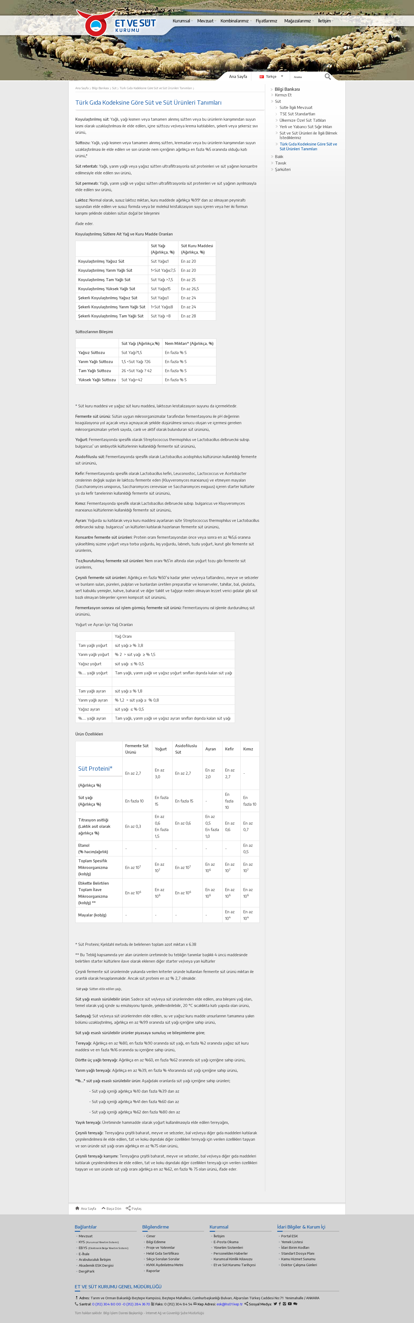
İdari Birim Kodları (295, 1247)
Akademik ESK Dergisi (96, 1265)
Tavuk (280, 162)
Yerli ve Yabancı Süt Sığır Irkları (306, 126)
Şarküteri (283, 169)
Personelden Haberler (231, 1253)
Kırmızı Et (283, 94)
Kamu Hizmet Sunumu (298, 1259)
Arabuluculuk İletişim (95, 1259)
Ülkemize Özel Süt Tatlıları (303, 120)
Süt (278, 101)
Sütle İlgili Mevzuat (296, 107)
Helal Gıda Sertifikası (162, 1253)
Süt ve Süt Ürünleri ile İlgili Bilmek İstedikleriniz (308, 135)
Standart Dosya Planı (297, 1253)
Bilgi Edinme (156, 1242)
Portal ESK (289, 1236)
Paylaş (134, 1208)
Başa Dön (110, 1208)
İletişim (219, 1236)
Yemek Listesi (292, 1242)
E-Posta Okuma (226, 1242)
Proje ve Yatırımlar (160, 1247)
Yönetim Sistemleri (228, 1247)
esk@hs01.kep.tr (230, 1304)
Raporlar (153, 1271)
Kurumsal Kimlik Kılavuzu (233, 1259)
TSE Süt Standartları (297, 113)
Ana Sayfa (238, 76)
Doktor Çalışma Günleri (299, 1265)
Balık (279, 156)
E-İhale (84, 1254)
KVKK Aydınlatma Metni (164, 1265)
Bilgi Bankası (287, 89)
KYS (99, 1242)
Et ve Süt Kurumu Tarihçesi (235, 1265)
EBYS (103, 1248)
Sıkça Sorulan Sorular (163, 1259)
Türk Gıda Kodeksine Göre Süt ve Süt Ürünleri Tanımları (308, 146)
